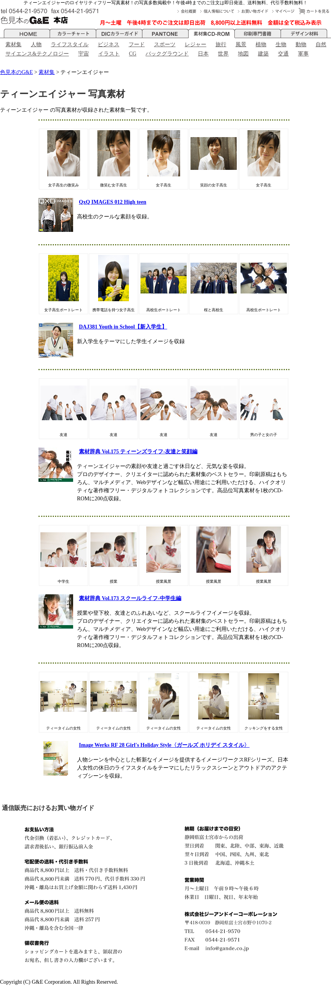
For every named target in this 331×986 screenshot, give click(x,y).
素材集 (13, 44)
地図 (243, 54)
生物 (281, 44)
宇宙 (83, 54)
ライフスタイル (70, 44)
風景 (241, 44)
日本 (203, 54)
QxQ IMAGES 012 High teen (112, 202)
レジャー (195, 44)
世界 (223, 54)
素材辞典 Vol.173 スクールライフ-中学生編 (130, 598)
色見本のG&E (16, 72)
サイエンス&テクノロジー (37, 54)
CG (132, 54)
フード (137, 44)
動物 (301, 44)
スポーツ (165, 44)
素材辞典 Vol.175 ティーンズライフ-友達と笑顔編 (138, 451)
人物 (36, 44)
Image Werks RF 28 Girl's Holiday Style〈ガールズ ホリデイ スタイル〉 (164, 745)
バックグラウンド (167, 54)
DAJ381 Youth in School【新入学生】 (123, 327)
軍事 (303, 54)
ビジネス (108, 44)
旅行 (221, 44)
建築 (263, 54)
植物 (261, 44)
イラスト (109, 54)
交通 (283, 54)
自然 (321, 44)
